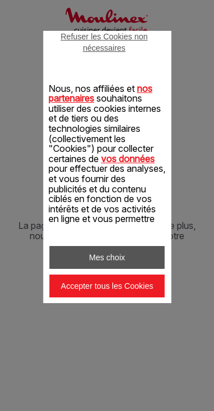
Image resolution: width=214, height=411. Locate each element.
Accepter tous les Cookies (107, 286)
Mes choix (107, 257)
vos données (128, 158)
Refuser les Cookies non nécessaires (104, 42)
